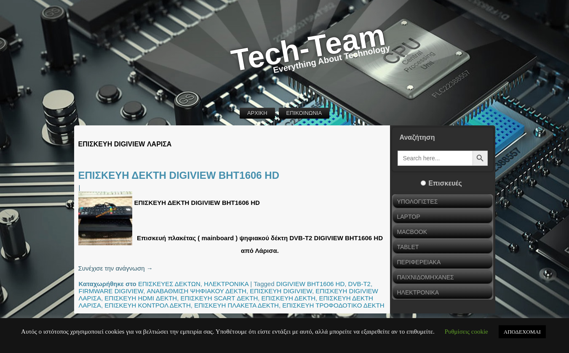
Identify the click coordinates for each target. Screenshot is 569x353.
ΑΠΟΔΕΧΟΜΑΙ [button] (522, 332)
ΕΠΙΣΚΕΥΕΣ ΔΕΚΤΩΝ (169, 283)
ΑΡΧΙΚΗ (257, 113)
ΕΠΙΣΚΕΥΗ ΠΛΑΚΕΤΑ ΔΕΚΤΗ (236, 305)
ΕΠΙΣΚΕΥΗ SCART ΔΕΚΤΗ (219, 298)
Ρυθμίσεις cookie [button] (466, 331)
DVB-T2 (359, 283)
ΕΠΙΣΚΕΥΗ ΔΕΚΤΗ (289, 298)
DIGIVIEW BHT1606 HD (310, 283)
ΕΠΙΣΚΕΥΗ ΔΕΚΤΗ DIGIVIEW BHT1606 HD (179, 175)
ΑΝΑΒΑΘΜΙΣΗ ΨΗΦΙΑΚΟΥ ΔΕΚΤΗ (196, 291)
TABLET (408, 247)
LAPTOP (408, 216)
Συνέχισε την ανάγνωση (115, 268)
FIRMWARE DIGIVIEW (111, 291)
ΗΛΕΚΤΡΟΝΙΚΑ (226, 283)
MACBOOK (412, 231)
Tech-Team (308, 48)
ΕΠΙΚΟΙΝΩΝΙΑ (304, 113)
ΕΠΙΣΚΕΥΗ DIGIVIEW (281, 291)
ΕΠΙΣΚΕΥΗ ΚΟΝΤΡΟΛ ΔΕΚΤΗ (147, 305)
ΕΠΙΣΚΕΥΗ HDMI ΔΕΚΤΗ (140, 298)
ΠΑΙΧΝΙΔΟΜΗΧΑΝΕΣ (425, 277)
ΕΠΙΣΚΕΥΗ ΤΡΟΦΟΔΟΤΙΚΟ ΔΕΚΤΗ (333, 305)
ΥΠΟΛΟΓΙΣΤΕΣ (417, 201)
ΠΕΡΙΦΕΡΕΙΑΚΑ (419, 262)
